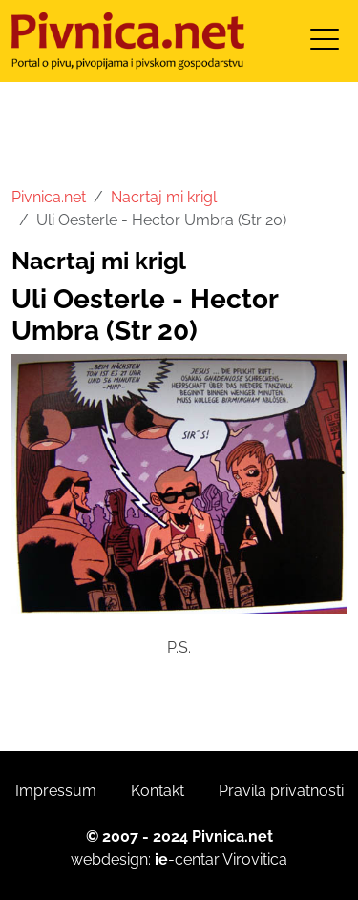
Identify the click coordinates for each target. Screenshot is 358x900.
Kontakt (157, 791)
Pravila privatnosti (281, 791)
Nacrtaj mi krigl (164, 197)
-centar (187, 859)
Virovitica (254, 859)
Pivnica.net (48, 197)
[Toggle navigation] (324, 45)
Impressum (55, 791)
